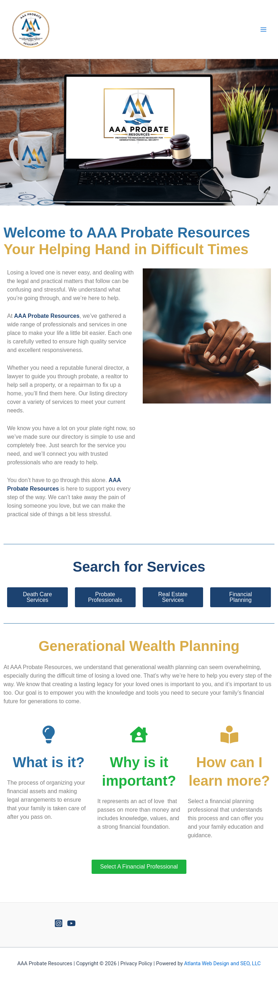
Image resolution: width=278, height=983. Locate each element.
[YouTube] (71, 923)
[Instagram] (58, 923)
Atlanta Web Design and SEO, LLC (222, 963)
